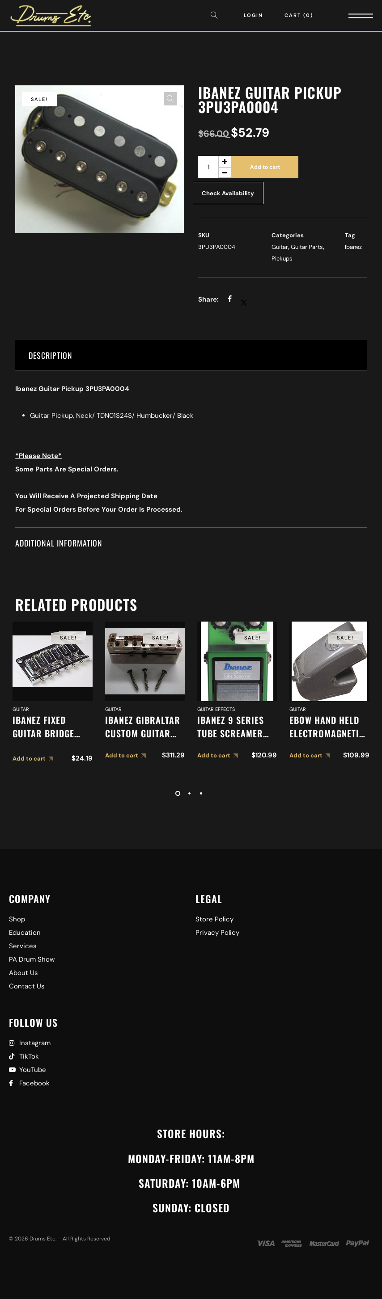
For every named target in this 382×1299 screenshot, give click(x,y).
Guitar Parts (307, 247)
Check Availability (228, 193)
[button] (170, 98)
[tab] (191, 355)
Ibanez (353, 247)
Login (253, 15)
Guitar (280, 247)
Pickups (282, 258)
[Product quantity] (215, 167)
